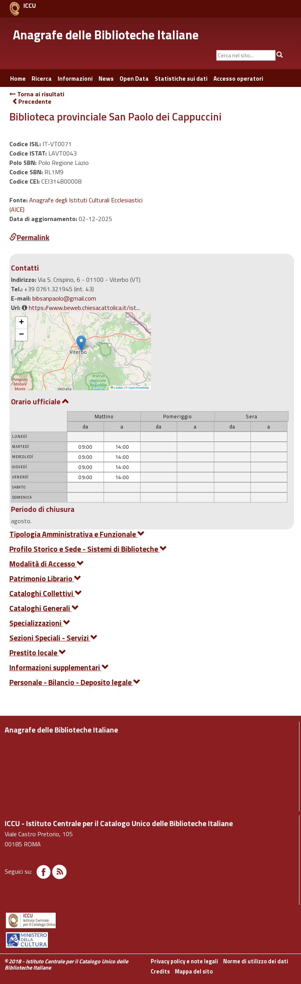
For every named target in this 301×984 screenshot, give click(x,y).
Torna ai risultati (36, 94)
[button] (81, 343)
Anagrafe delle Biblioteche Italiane (106, 34)
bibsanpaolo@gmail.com (64, 298)
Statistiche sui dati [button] (181, 78)
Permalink (29, 237)
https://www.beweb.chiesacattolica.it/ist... (84, 307)
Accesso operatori (238, 78)
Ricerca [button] (42, 78)
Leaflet (117, 387)
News (106, 78)
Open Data (134, 78)
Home (18, 78)
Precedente (31, 101)
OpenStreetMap (138, 387)
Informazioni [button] (75, 78)
